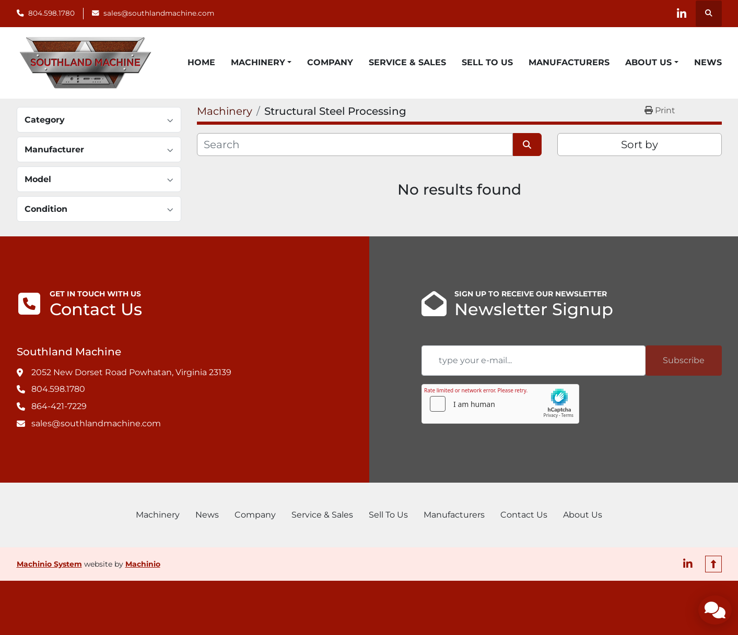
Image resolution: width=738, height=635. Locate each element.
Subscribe (684, 360)
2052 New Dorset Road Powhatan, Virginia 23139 (131, 372)
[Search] (355, 144)
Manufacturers (569, 62)
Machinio (142, 564)
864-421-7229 (59, 406)
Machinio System (49, 564)
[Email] (533, 360)
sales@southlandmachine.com (158, 13)
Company (330, 62)
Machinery (258, 62)
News (708, 62)
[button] (261, 62)
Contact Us (523, 515)
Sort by (639, 144)
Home (201, 62)
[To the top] (713, 564)
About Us (648, 62)
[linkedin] (682, 14)
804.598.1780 (51, 13)
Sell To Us (487, 62)
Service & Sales (407, 62)
